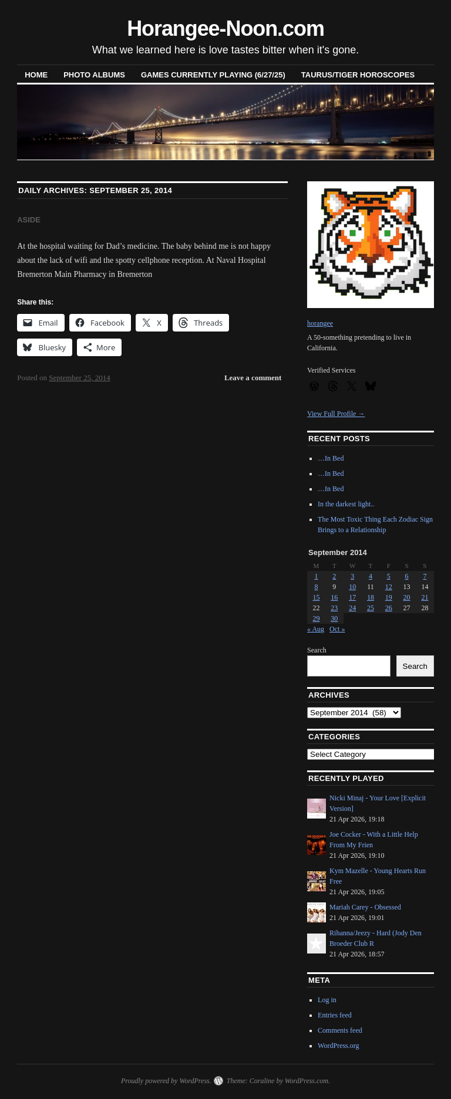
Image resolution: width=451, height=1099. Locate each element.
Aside (29, 219)
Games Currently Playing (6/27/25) (213, 74)
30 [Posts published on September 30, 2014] (334, 618)
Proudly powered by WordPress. (166, 1081)
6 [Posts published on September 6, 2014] (407, 576)
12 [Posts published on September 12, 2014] (388, 587)
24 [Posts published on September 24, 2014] (352, 608)
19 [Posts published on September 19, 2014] (388, 597)
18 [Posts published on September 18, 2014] (370, 597)
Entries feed (335, 1015)
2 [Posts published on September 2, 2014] (334, 576)
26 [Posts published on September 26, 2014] (388, 608)
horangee (320, 323)
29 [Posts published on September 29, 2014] (316, 618)
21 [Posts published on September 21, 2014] (424, 597)
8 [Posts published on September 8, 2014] (316, 587)
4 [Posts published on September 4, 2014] (370, 576)
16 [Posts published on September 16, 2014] (334, 597)
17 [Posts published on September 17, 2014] (352, 597)
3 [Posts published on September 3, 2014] (352, 576)
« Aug (315, 629)
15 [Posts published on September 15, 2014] (316, 597)
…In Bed (331, 458)
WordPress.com (306, 1081)
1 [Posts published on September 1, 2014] (316, 576)
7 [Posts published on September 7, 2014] (424, 576)
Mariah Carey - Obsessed (365, 907)
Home (36, 74)
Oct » (337, 629)
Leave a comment (252, 377)
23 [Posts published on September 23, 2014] (334, 608)
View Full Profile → (336, 414)
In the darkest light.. (346, 504)
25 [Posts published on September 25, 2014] (370, 608)
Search (317, 650)
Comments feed (340, 1030)
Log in (327, 1000)
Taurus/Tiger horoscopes (358, 74)
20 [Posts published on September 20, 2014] (406, 597)
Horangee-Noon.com (225, 28)
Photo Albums (94, 74)
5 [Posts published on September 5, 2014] (389, 576)
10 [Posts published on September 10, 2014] (352, 587)
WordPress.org (338, 1045)
